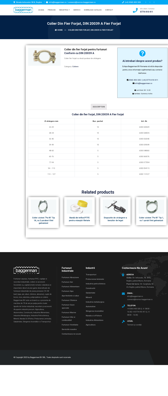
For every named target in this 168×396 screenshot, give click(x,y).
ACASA (41, 10)
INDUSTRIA (63, 10)
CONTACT (109, 10)
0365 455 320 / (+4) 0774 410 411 (143, 80)
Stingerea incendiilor (95, 311)
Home (59, 30)
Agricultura (90, 325)
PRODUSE (51, 10)
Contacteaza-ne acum (71, 334)
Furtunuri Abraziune (70, 277)
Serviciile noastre (69, 329)
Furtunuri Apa (67, 291)
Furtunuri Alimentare (70, 286)
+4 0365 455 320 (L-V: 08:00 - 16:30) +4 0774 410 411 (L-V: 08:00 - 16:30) (139, 312)
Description (99, 107)
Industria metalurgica (95, 302)
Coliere (75, 66)
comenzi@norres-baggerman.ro (140, 299)
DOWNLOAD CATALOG (92, 10)
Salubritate (90, 293)
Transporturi (91, 274)
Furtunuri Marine (69, 312)
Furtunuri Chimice (69, 300)
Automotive (90, 306)
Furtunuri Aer (67, 282)
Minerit (89, 297)
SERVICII (76, 10)
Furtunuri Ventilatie (70, 325)
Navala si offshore (94, 316)
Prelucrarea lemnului (95, 279)
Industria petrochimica (95, 284)
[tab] (99, 107)
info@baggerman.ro (143, 83)
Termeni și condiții (134, 325)
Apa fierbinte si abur (70, 296)
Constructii (90, 288)
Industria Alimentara (94, 320)
